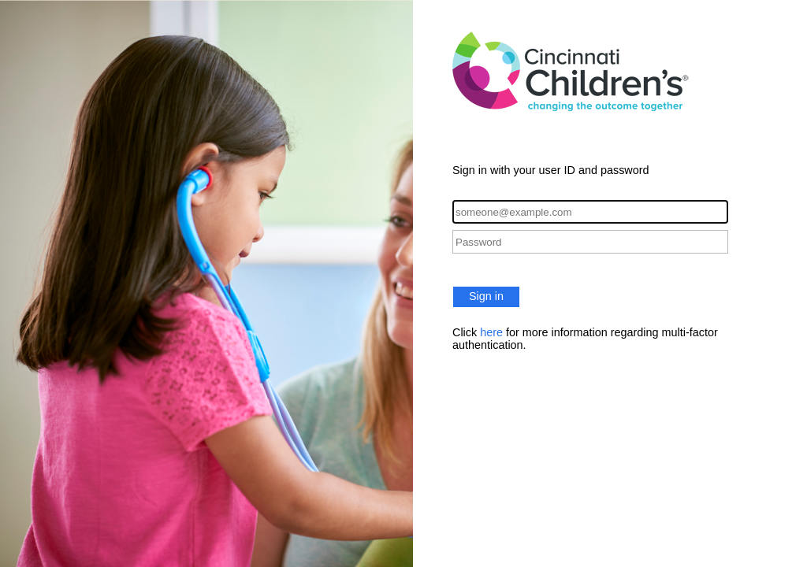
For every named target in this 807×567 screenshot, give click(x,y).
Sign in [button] (486, 296)
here (491, 332)
